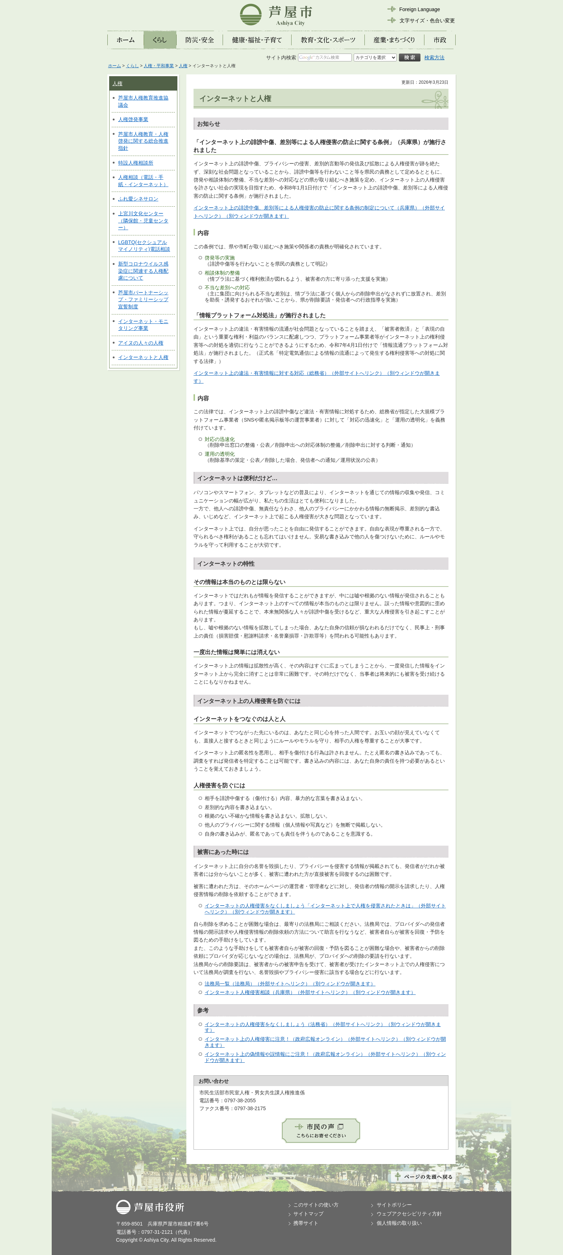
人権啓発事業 (133, 119)
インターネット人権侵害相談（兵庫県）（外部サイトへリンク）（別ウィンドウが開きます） (310, 992)
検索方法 (434, 57)
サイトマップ (308, 1214)
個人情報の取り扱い (399, 1223)
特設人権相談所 (135, 163)
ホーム (114, 65)
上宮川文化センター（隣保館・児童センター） (143, 220)
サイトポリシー (394, 1205)
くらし (132, 65)
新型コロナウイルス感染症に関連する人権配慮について (143, 271)
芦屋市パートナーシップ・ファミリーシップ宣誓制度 (143, 299)
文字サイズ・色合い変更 (427, 20)
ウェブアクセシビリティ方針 (409, 1214)
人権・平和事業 (159, 65)
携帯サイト (305, 1223)
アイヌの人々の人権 (140, 343)
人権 (183, 65)
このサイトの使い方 (316, 1205)
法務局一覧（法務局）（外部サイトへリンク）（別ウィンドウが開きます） (290, 984)
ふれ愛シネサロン (138, 199)
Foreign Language (419, 9)
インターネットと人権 (143, 357)
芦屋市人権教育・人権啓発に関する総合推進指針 (143, 141)
